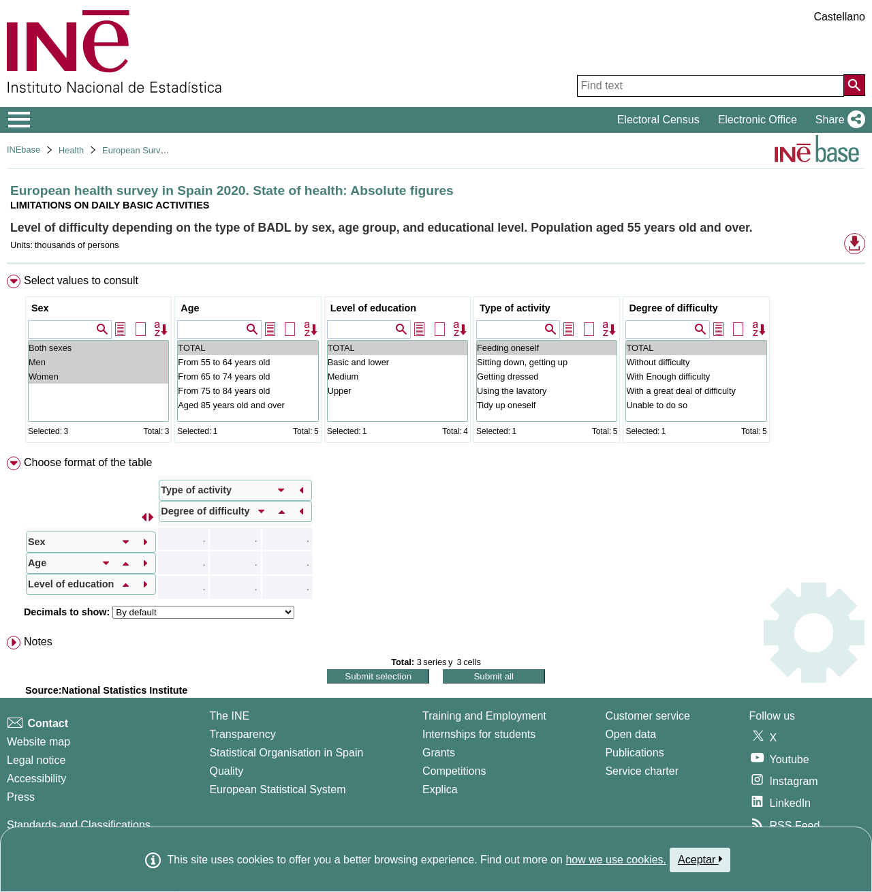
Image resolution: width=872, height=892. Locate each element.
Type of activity (515, 308)
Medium (397, 376)
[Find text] (710, 86)
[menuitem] (436, 361)
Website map (38, 742)
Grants (438, 752)
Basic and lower (397, 362)
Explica (440, 789)
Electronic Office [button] (757, 119)
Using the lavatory (547, 391)
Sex (40, 308)
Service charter (642, 771)
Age (190, 308)
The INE (229, 716)
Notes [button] (38, 641)
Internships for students (478, 734)
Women (98, 376)
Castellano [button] (839, 16)
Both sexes (98, 348)
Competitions (454, 771)
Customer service (647, 716)
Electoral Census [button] (658, 119)
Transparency (242, 734)
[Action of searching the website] (854, 85)
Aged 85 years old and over (247, 405)
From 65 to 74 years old (247, 376)
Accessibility (36, 778)
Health (71, 150)
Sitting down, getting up (547, 362)
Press (21, 797)
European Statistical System (277, 789)
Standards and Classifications (79, 825)
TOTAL (247, 348)
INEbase (23, 149)
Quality (226, 771)
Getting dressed (547, 376)
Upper (397, 391)
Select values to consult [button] (81, 280)
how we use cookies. (615, 859)
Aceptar (700, 859)
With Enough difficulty (696, 376)
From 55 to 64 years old (247, 362)
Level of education (373, 308)
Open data (630, 734)
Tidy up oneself (547, 405)
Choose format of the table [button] (88, 462)
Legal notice (36, 760)
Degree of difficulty (673, 308)
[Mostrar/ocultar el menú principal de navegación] (19, 120)
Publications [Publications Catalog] (634, 752)
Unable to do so (696, 405)
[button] (837, 120)
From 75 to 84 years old (247, 391)
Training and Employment (484, 716)
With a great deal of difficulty (696, 391)
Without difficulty (696, 362)
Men (98, 362)
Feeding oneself (547, 348)
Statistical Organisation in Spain (286, 752)
